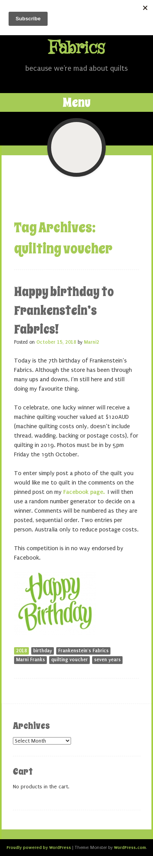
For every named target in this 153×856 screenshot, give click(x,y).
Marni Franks (30, 659)
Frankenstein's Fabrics (83, 650)
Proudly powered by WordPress (39, 847)
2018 (21, 650)
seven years (107, 659)
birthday (42, 650)
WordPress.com (130, 847)
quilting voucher (69, 659)
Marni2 (91, 342)
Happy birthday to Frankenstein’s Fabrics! (64, 310)
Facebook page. (84, 491)
